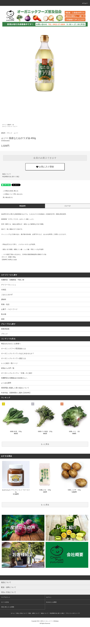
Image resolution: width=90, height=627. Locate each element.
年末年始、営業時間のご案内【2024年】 (16, 393)
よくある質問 (6, 383)
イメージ (67, 206)
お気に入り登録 (45, 166)
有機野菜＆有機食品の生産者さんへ (14, 378)
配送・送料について (34, 613)
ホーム (4, 124)
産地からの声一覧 (7, 368)
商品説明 (22, 206)
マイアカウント (5, 597)
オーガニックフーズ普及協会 (51, 621)
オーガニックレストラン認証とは (13, 358)
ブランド (10, 126)
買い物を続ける (6, 197)
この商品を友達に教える (9, 191)
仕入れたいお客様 (51, 602)
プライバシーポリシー (71, 613)
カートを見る (5, 602)
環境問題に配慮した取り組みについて (15, 388)
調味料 (9, 124)
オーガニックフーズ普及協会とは (13, 348)
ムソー (15, 126)
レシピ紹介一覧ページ (9, 363)
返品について (6, 174)
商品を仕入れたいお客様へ (11, 344)
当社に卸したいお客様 (7, 607)
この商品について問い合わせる (11, 194)
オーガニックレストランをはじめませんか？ (17, 353)
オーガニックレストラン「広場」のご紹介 (16, 373)
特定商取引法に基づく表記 (10, 176)
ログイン (48, 597)
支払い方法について (21, 613)
